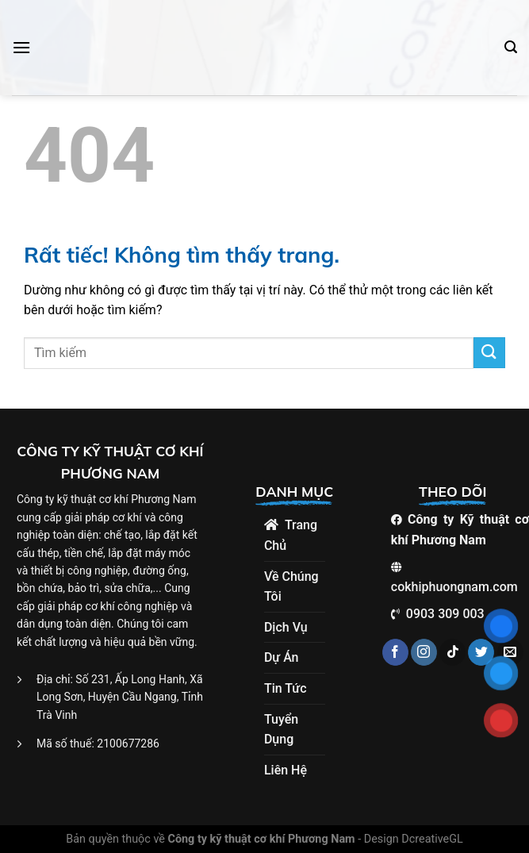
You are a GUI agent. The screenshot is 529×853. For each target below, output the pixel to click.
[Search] (510, 47)
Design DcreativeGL (413, 839)
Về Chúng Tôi (291, 587)
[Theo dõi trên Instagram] (424, 652)
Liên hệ (285, 770)
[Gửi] (489, 352)
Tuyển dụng (281, 729)
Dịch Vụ (286, 627)
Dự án (281, 657)
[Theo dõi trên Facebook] (395, 652)
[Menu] (21, 47)
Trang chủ (290, 535)
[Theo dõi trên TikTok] (452, 652)
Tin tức (285, 688)
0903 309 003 (445, 613)
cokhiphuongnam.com (454, 586)
